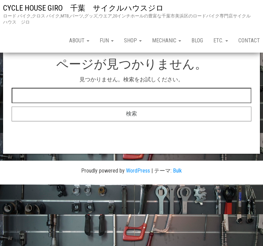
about (79, 40)
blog (197, 40)
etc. (220, 40)
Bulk (177, 170)
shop (133, 40)
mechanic (166, 40)
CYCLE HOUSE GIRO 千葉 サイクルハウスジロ (87, 8)
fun (107, 40)
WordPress (138, 170)
